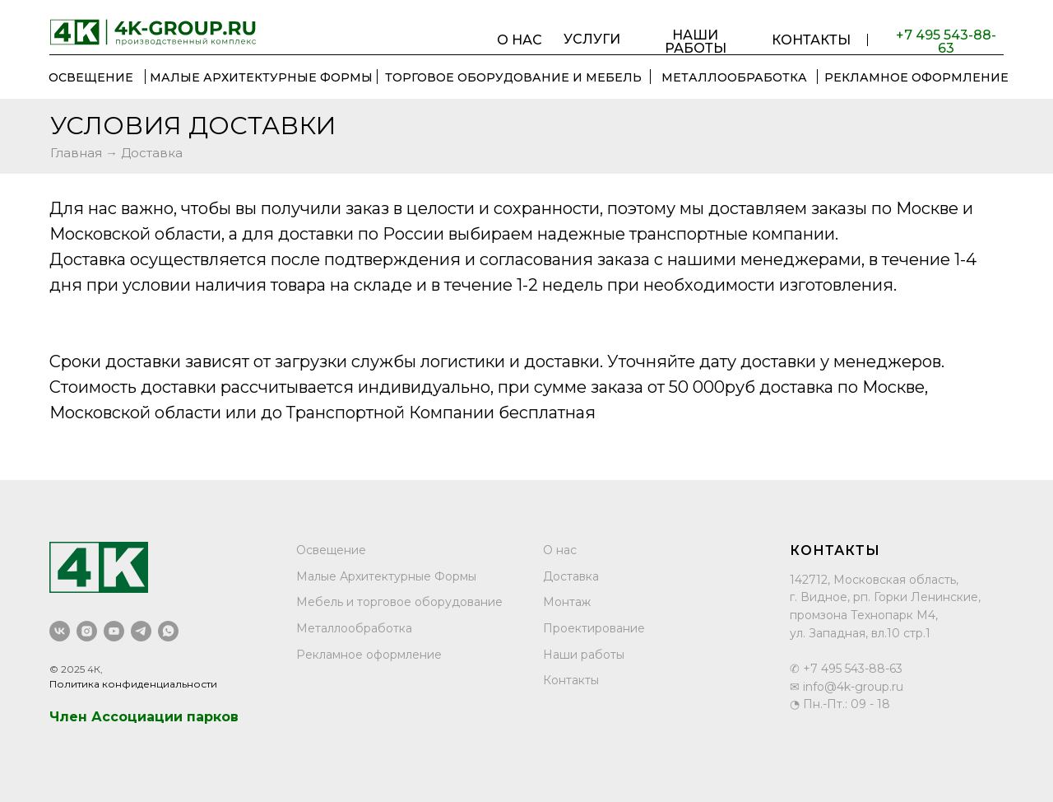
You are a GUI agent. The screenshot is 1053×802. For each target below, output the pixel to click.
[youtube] (114, 631)
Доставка (571, 576)
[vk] (59, 631)
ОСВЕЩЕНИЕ (91, 77)
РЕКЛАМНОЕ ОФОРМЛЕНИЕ (916, 77)
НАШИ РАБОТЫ (695, 42)
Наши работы (583, 654)
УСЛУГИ (592, 39)
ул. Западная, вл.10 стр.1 (860, 633)
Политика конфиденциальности (133, 684)
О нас (560, 550)
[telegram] (141, 631)
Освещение (331, 550)
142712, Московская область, (874, 579)
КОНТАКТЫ (811, 40)
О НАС (519, 40)
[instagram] (87, 631)
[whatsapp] (168, 631)
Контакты (571, 680)
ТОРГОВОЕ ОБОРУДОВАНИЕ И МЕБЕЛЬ (513, 77)
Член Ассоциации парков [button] (144, 717)
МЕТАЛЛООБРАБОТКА (734, 77)
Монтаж (567, 602)
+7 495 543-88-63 (946, 42)
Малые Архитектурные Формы (261, 77)
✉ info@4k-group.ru (846, 686)
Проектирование (594, 628)
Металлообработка (354, 628)
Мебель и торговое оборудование (399, 602)
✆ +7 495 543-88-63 (846, 668)
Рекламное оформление (369, 654)
